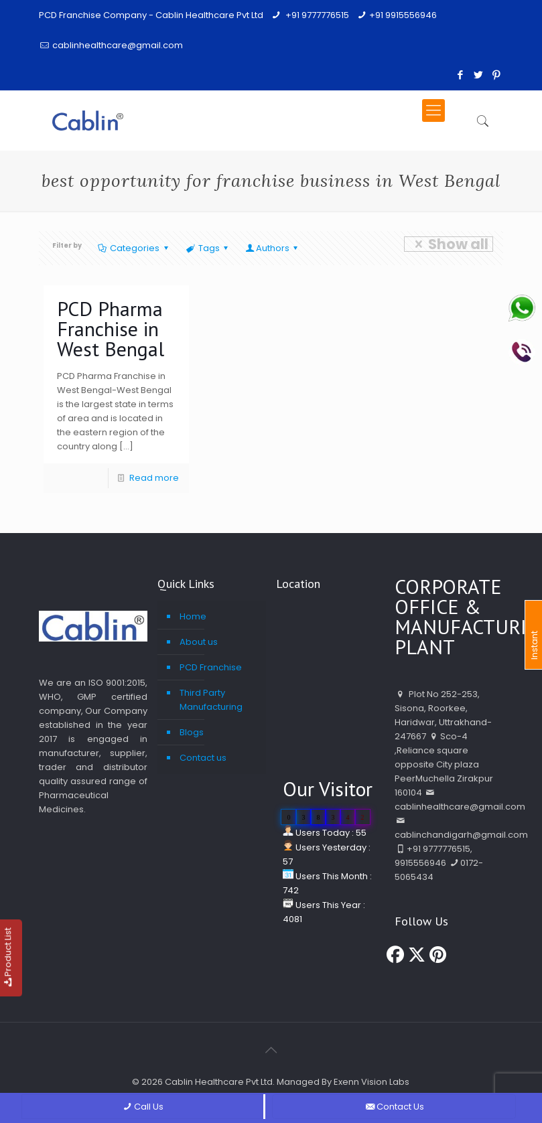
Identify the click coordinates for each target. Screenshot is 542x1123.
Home (193, 616)
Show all (448, 244)
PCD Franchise (211, 667)
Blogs (192, 732)
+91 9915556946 (403, 15)
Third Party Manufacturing (211, 699)
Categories (134, 248)
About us (199, 641)
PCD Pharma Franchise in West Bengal (110, 328)
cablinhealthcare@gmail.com (117, 45)
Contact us (203, 757)
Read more (154, 477)
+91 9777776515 (316, 15)
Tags (208, 248)
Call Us (142, 1106)
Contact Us (393, 1106)
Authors (272, 248)
